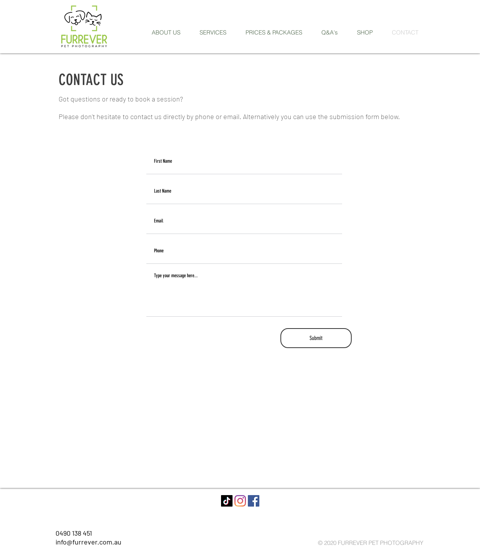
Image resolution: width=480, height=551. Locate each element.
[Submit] (316, 338)
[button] (213, 32)
